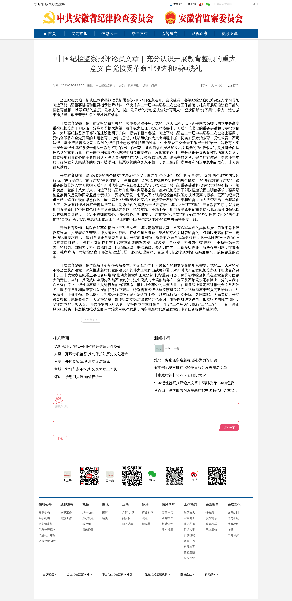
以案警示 (211, 518)
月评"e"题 (128, 512)
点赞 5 (91, 320)
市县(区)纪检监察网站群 (118, 574)
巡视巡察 (199, 33)
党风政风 (189, 512)
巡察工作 (66, 518)
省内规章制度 (47, 541)
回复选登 (127, 524)
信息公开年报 (47, 535)
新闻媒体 (212, 574)
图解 (105, 512)
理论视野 (167, 529)
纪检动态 (88, 512)
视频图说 (229, 33)
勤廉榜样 (211, 524)
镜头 (105, 518)
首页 (49, 33)
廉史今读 (233, 518)
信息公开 (109, 33)
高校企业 (189, 558)
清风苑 (146, 524)
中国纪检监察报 (105, 85)
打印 (233, 85)
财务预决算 (46, 524)
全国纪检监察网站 (79, 574)
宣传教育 (189, 546)
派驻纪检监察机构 (157, 574)
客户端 (192, 4)
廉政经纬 (88, 529)
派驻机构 (189, 535)
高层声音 (167, 512)
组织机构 (44, 518)
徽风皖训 (233, 512)
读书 (230, 529)
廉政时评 (147, 512)
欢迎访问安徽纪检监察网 (50, 4)
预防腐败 (189, 552)
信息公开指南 (47, 529)
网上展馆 (211, 529)
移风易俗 (233, 524)
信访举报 (189, 524)
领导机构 (44, 512)
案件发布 (139, 33)
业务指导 (167, 518)
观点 (145, 518)
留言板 (126, 518)
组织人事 (189, 529)
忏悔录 (210, 512)
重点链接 (50, 574)
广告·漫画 (234, 535)
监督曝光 (169, 33)
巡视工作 (66, 512)
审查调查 (189, 518)
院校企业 (187, 574)
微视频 (86, 524)
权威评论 (167, 524)
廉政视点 (88, 518)
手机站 (176, 4)
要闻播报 (79, 33)
